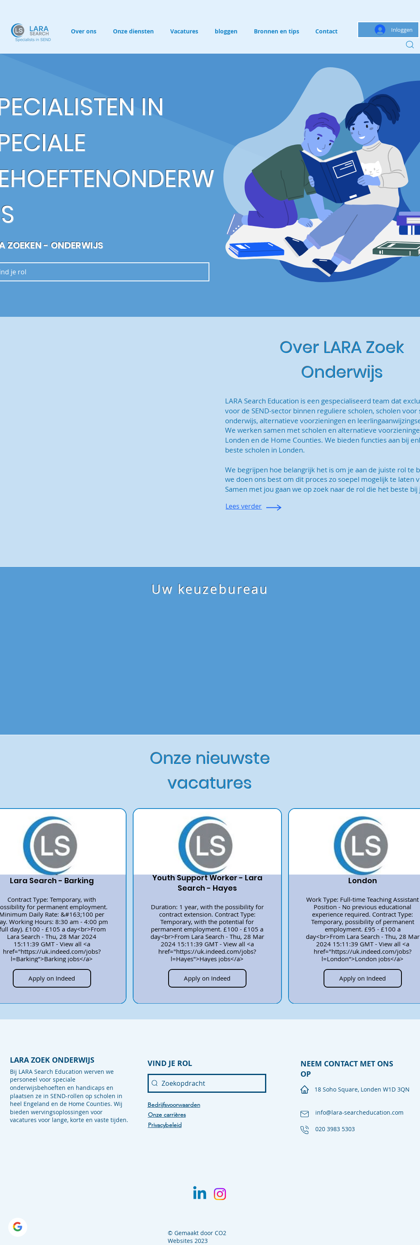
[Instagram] (220, 1194)
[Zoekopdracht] (207, 1083)
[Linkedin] (200, 1194)
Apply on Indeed (51, 978)
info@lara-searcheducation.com (359, 1112)
